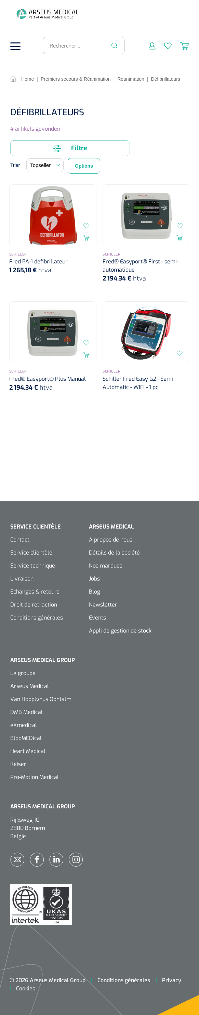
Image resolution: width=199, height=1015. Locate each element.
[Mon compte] (148, 45)
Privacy (171, 980)
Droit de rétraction (33, 604)
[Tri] (45, 165)
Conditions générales (36, 617)
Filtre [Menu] (70, 148)
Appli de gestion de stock (120, 630)
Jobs (94, 578)
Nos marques (105, 565)
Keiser (18, 764)
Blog (94, 591)
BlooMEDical (26, 738)
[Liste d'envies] (164, 45)
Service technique (32, 565)
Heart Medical (27, 751)
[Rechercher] (114, 45)
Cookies (25, 988)
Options (84, 166)
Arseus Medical (29, 686)
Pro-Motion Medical (34, 777)
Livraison (22, 578)
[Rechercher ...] (81, 45)
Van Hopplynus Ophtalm (40, 699)
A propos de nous (110, 539)
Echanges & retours (34, 591)
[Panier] (180, 45)
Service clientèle (31, 552)
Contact (19, 539)
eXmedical (23, 725)
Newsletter (103, 604)
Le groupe (23, 673)
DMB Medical (26, 712)
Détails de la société (114, 552)
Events (97, 617)
